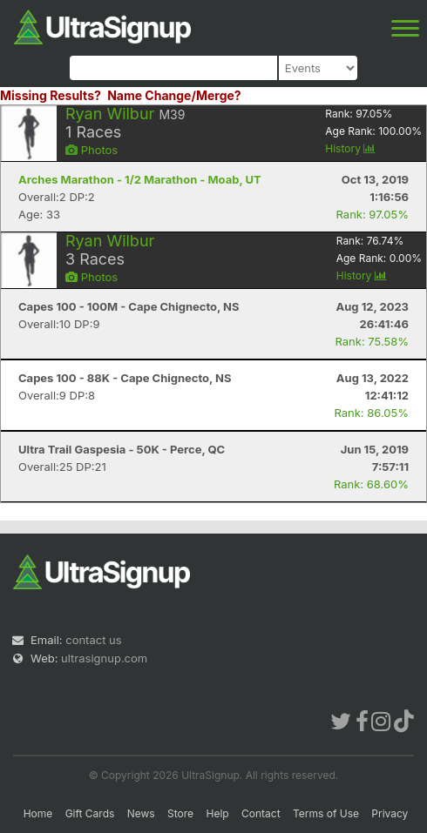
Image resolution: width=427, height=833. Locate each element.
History (350, 148)
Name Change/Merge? (174, 95)
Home (38, 813)
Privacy (389, 813)
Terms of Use (326, 813)
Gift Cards (90, 813)
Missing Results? (50, 95)
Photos (91, 150)
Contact (261, 813)
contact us (93, 640)
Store (180, 813)
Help (217, 813)
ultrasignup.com (104, 658)
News (141, 813)
